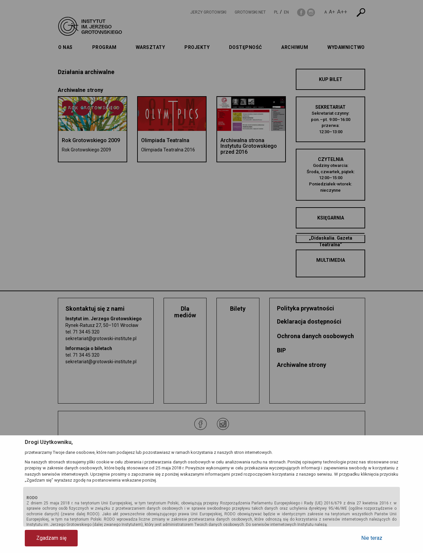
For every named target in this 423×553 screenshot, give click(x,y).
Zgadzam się (51, 538)
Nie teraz (371, 538)
